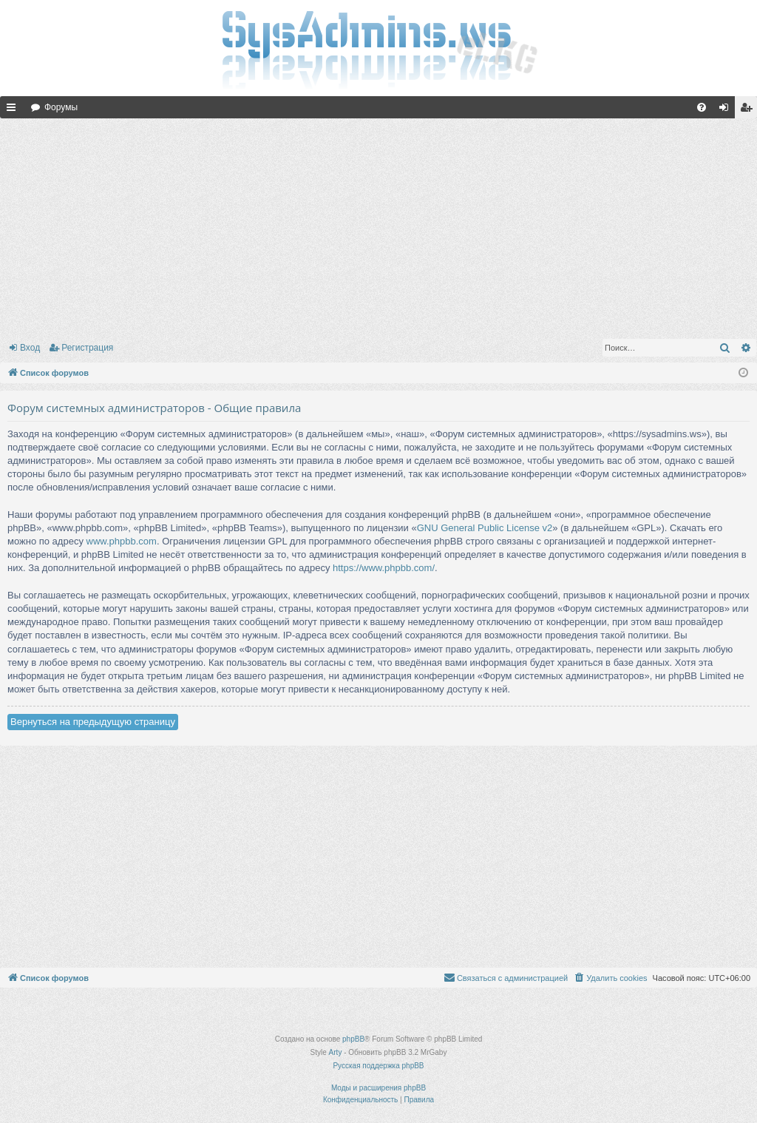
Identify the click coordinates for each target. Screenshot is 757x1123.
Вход (30, 348)
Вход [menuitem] (727, 110)
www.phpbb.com (121, 541)
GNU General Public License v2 (485, 527)
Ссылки (14, 110)
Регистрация (87, 348)
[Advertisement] (378, 225)
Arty (335, 1052)
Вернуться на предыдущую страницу (92, 721)
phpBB (353, 1039)
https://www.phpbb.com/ (384, 567)
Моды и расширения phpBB (378, 1088)
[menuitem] (701, 107)
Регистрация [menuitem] (749, 110)
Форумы (61, 107)
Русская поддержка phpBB (378, 1066)
